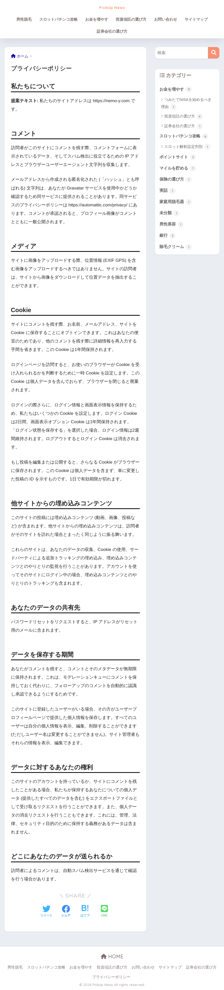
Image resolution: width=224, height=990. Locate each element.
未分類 (170, 214)
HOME (112, 956)
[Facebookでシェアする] (65, 911)
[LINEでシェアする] (104, 911)
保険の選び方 (176, 180)
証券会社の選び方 (112, 31)
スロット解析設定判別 (187, 147)
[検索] (213, 52)
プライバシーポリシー (111, 977)
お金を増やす (96, 19)
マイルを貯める (178, 169)
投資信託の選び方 (131, 19)
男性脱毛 (24, 19)
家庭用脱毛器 (176, 203)
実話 (167, 192)
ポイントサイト (178, 158)
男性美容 (172, 226)
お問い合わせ (165, 19)
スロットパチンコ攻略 (58, 19)
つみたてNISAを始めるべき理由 (186, 104)
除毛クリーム (176, 249)
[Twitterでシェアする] (46, 911)
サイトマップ (196, 19)
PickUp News (112, 6)
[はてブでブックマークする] (85, 911)
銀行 (167, 237)
